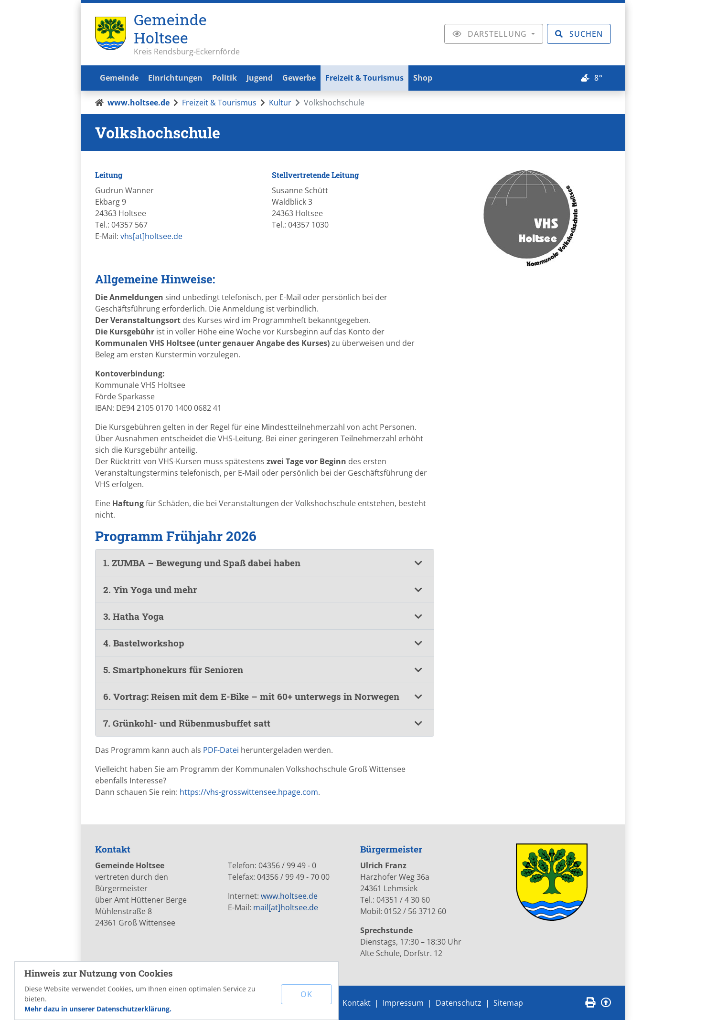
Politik (229, 77)
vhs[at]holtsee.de (151, 236)
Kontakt (356, 1003)
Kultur (280, 102)
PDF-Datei (221, 750)
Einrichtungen (178, 77)
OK (307, 994)
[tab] (265, 563)
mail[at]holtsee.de (285, 907)
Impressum (403, 1003)
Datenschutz (458, 1003)
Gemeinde (120, 77)
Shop (435, 77)
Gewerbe (307, 77)
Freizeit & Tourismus (375, 77)
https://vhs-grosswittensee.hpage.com (249, 792)
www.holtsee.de (138, 102)
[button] (265, 563)
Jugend (266, 77)
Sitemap (508, 1003)
